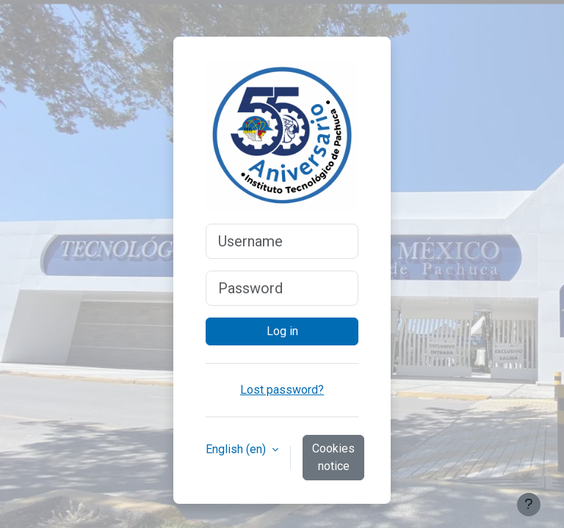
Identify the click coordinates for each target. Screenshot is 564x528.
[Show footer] (528, 504)
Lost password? (282, 390)
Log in (282, 331)
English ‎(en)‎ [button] (237, 449)
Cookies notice (333, 457)
